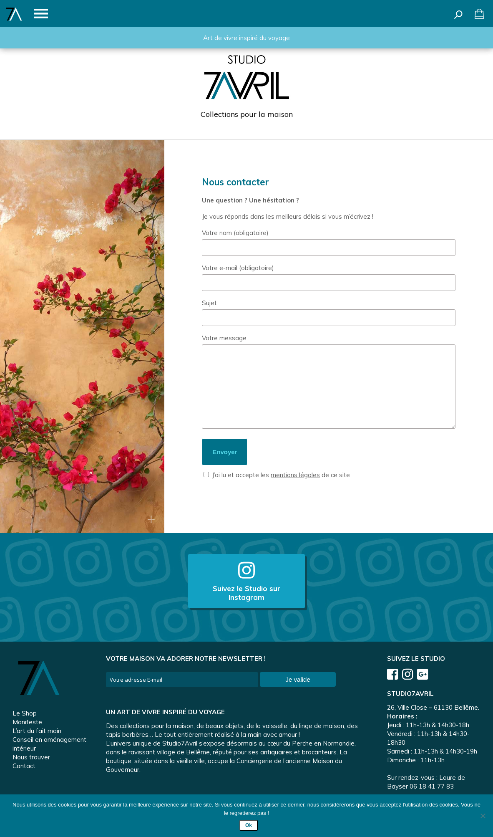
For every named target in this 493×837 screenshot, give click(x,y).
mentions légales (295, 475)
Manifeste (27, 722)
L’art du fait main (37, 731)
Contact (24, 766)
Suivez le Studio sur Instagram (246, 581)
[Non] (482, 816)
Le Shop (25, 713)
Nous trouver (31, 757)
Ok (248, 825)
